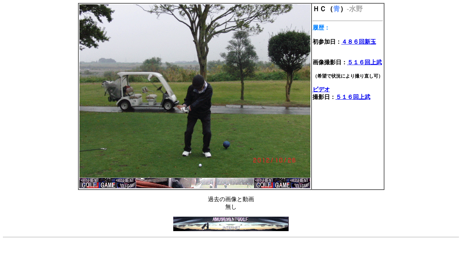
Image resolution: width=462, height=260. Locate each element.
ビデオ (321, 89)
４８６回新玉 (358, 42)
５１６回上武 (364, 62)
